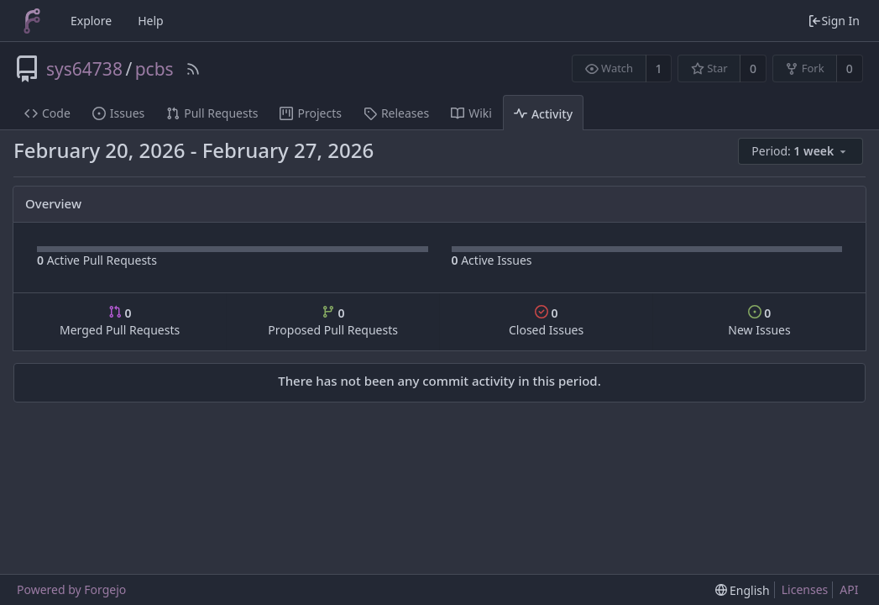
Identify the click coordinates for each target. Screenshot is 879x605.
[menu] (802, 152)
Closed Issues (546, 321)
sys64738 (84, 68)
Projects (310, 113)
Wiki (471, 113)
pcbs (154, 68)
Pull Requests (212, 113)
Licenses (805, 589)
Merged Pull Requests (120, 321)
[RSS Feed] (193, 68)
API (849, 589)
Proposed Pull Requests (333, 321)
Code (47, 113)
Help (151, 21)
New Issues (759, 321)
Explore (91, 21)
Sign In (834, 21)
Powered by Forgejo (71, 589)
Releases (396, 113)
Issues (118, 113)
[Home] (31, 21)
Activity (543, 114)
